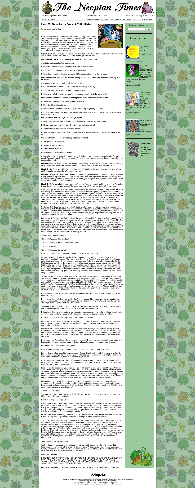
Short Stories (107, 19)
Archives (51, 19)
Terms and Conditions (113, 484)
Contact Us (100, 482)
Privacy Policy (80, 482)
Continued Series (140, 19)
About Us (108, 482)
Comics (118, 19)
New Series (126, 19)
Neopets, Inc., (119, 479)
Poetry (150, 19)
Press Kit (116, 482)
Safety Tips (91, 482)
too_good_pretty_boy (52, 29)
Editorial (97, 19)
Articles (89, 19)
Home (44, 19)
